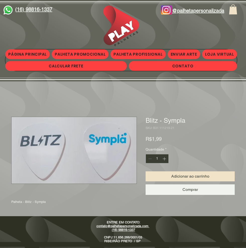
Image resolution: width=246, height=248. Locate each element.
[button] (233, 9)
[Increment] (165, 158)
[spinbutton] (157, 158)
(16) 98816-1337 (123, 230)
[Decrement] (149, 158)
